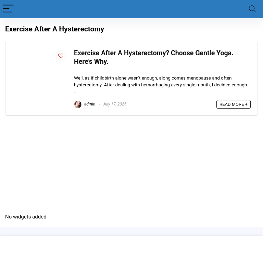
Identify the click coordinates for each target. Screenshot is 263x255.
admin (84, 104)
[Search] (252, 9)
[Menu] (8, 9)
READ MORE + (234, 104)
